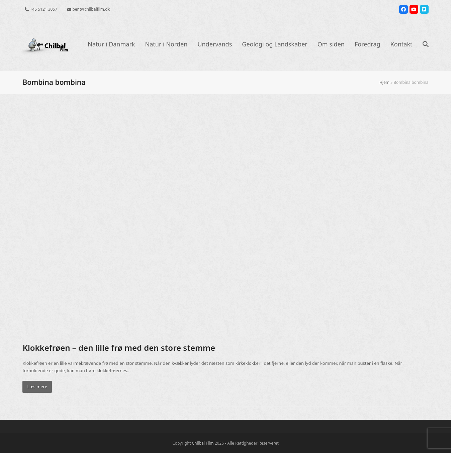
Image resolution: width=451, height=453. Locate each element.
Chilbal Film (202, 443)
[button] (426, 44)
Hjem (384, 82)
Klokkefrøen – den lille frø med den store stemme (118, 347)
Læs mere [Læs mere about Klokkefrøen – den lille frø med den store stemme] (37, 387)
